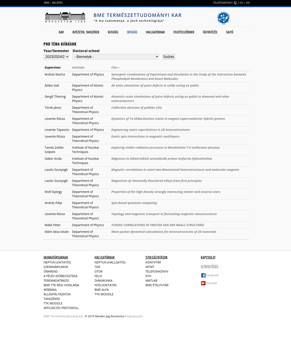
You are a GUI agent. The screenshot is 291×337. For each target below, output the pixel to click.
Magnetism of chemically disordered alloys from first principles (156, 181)
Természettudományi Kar (66, 316)
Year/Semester (56, 50)
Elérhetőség (209, 266)
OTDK (99, 271)
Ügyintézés (210, 32)
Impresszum (134, 316)
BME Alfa (102, 290)
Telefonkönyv (157, 271)
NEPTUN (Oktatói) (57, 262)
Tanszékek (52, 299)
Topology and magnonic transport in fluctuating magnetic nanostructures (164, 214)
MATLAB (151, 280)
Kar (61, 32)
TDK (97, 267)
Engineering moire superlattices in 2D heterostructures (150, 130)
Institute (78, 67)
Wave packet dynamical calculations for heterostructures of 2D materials (163, 232)
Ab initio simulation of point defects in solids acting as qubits (155, 85)
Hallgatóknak (155, 32)
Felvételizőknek (183, 32)
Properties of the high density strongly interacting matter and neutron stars (165, 192)
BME (46, 3)
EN (248, 3)
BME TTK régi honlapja (61, 285)
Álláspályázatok (57, 294)
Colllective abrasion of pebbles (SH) (136, 107)
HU (242, 3)
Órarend (51, 271)
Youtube (211, 283)
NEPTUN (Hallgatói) (110, 262)
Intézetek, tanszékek (85, 32)
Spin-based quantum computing (134, 203)
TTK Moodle (53, 303)
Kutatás (113, 32)
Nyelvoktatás (106, 285)
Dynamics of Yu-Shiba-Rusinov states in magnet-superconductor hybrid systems (168, 119)
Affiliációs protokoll (61, 308)
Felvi (98, 276)
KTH (148, 276)
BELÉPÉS (57, 3)
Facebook (212, 275)
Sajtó (229, 32)
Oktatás (132, 32)
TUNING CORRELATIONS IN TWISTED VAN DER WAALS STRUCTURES (157, 225)
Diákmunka (103, 280)
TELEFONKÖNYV (223, 3)
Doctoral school (86, 50)
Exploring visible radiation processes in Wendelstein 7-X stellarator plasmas (165, 147)
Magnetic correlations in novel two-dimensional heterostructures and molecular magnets (175, 170)
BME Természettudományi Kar (137, 15)
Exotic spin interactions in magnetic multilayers (145, 136)
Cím (115, 67)
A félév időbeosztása (60, 276)
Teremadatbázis (56, 280)
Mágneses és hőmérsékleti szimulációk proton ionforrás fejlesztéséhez (161, 158)
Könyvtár (153, 262)
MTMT (150, 267)
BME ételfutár (157, 285)
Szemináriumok (56, 267)
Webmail (50, 290)
